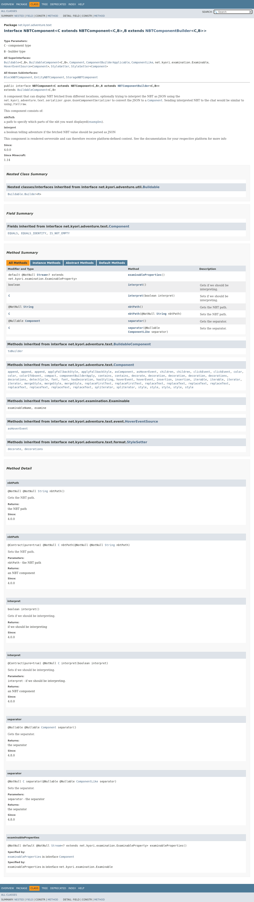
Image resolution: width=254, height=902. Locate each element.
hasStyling (104, 379)
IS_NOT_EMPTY (60, 233)
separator (135, 320)
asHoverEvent (147, 371)
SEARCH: (207, 12)
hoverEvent (124, 379)
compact (50, 375)
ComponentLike (142, 62)
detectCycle (39, 379)
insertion (164, 379)
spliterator (104, 387)
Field (29, 16)
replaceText (154, 383)
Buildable (11, 62)
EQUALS (13, 233)
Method (53, 16)
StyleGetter (60, 66)
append (13, 371)
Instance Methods (46, 262)
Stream (42, 274)
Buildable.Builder (22, 194)
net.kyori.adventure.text (35, 25)
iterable (200, 379)
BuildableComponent (44, 62)
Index (72, 4)
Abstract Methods (80, 262)
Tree (45, 4)
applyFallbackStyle (63, 371)
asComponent (124, 371)
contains (104, 375)
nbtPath (134, 306)
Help (81, 4)
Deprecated (58, 4)
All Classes (9, 11)
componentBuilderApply (77, 375)
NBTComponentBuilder (168, 31)
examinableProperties (145, 274)
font (54, 379)
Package (21, 4)
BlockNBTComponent (18, 77)
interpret (135, 284)
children (166, 371)
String (28, 306)
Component (77, 62)
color (238, 371)
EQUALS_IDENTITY (33, 233)
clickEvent (201, 371)
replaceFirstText (98, 383)
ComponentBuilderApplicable (108, 62)
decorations (218, 375)
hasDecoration (82, 379)
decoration (156, 375)
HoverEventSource (17, 66)
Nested (19, 16)
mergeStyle (32, 383)
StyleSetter (80, 66)
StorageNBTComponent (82, 77)
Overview (7, 4)
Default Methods (112, 262)
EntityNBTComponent (49, 77)
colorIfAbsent (30, 375)
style (142, 387)
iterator (233, 379)
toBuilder (15, 351)
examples (95, 121)
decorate (138, 375)
